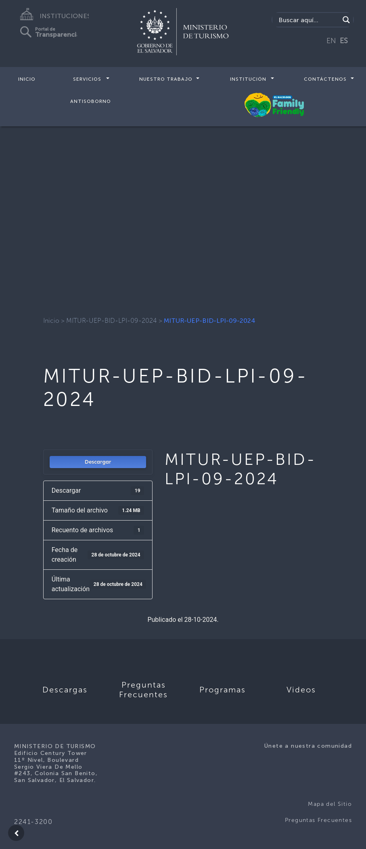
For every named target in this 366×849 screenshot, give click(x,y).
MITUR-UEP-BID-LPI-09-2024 (111, 320)
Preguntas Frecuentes (318, 820)
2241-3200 (33, 822)
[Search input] (307, 20)
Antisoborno (90, 101)
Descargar (98, 461)
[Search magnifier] (346, 20)
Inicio (27, 79)
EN (331, 40)
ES (344, 40)
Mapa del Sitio (330, 804)
